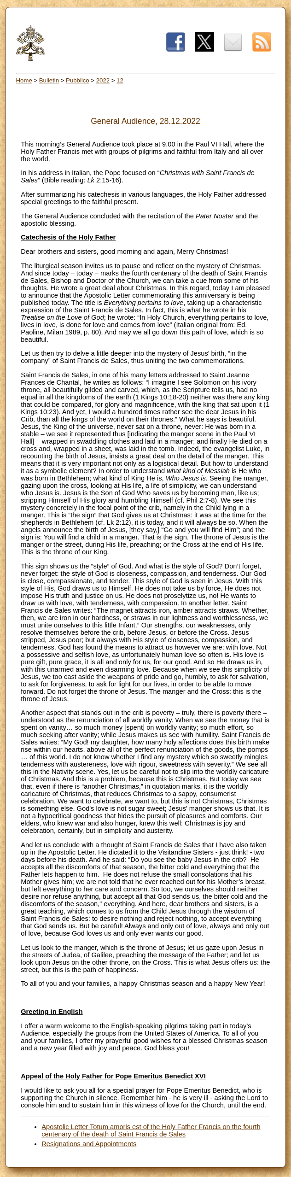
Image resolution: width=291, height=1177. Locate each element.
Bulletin (49, 80)
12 (119, 80)
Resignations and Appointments (88, 1144)
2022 (103, 80)
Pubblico (77, 80)
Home (24, 80)
